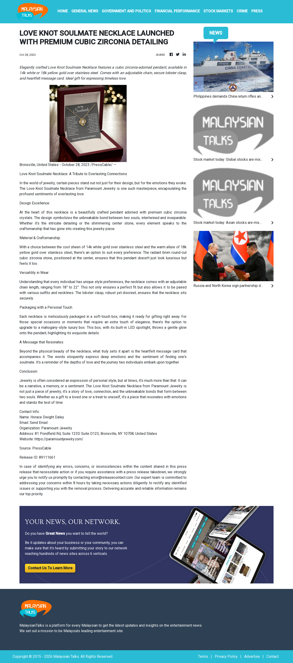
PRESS (257, 11)
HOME (62, 11)
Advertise (252, 656)
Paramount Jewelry (100, 188)
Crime (242, 11)
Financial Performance (177, 11)
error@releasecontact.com (112, 477)
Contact (272, 656)
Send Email (39, 422)
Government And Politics (126, 11)
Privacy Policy (226, 656)
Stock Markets (218, 11)
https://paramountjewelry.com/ (59, 439)
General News (84, 11)
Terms (203, 656)
